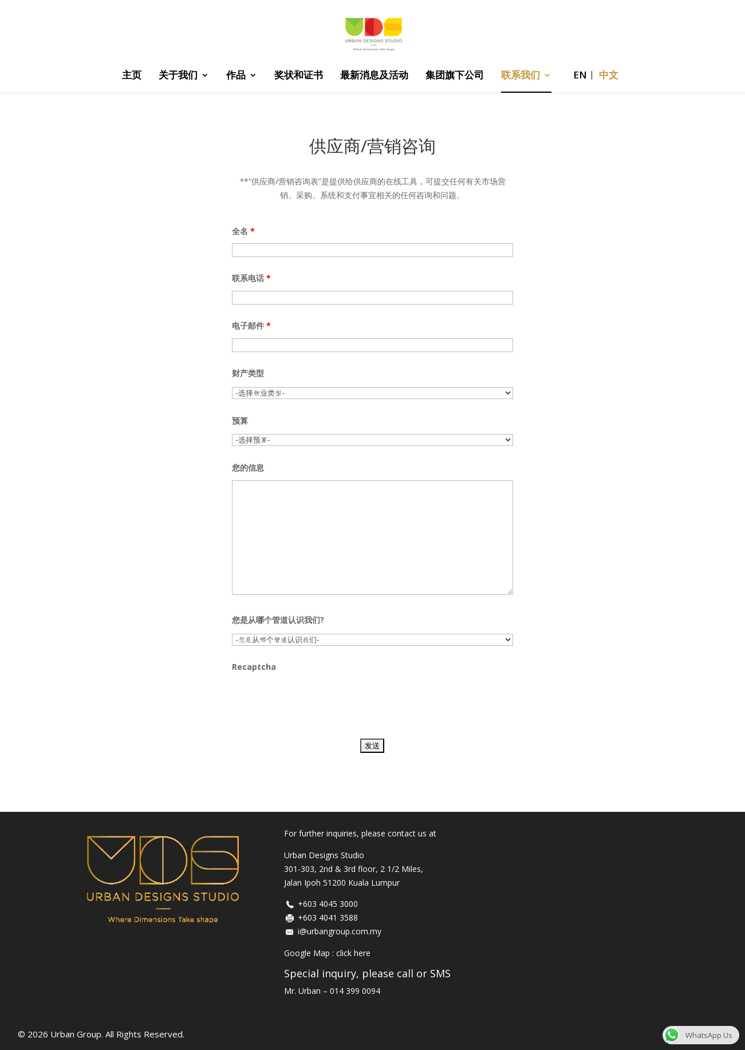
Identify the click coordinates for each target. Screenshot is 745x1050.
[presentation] (319, 702)
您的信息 (248, 467)
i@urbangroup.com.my (339, 931)
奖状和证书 (298, 76)
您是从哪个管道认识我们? (278, 619)
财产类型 (248, 373)
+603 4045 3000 (328, 903)
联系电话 (251, 278)
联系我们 (520, 76)
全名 (243, 231)
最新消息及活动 (374, 76)
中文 (608, 76)
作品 (236, 76)
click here (353, 953)
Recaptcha (254, 666)
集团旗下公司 (454, 76)
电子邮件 (251, 325)
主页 (131, 76)
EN (580, 76)
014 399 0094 (355, 990)
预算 (240, 420)
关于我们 (178, 76)
